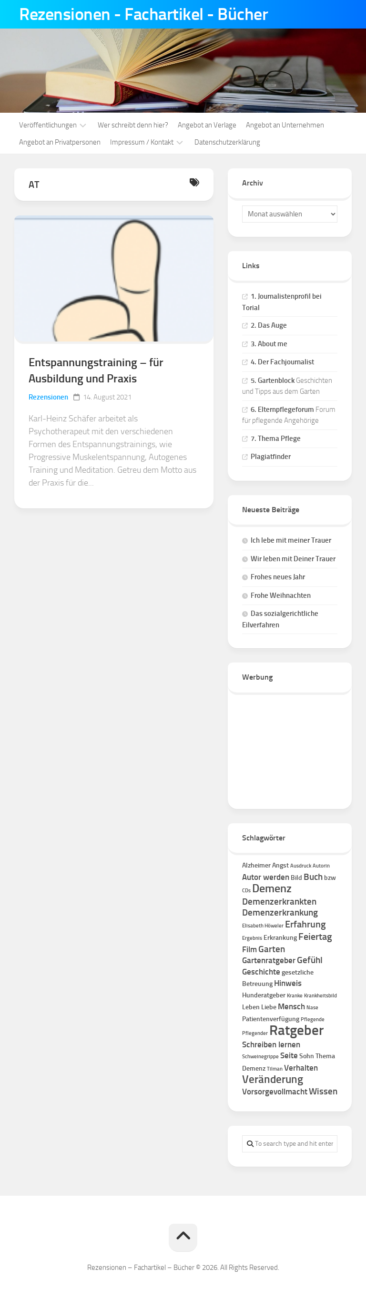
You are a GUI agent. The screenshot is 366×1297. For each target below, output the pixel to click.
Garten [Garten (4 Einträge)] (271, 949)
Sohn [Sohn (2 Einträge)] (306, 1056)
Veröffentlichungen (48, 125)
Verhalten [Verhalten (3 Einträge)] (301, 1068)
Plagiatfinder (271, 456)
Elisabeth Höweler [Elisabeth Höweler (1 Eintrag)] (263, 926)
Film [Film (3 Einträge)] (249, 949)
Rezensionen (48, 397)
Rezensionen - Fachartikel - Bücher (143, 14)
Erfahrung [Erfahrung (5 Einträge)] (305, 924)
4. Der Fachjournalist (282, 362)
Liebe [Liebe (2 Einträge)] (268, 1007)
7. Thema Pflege (276, 438)
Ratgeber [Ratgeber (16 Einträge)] (296, 1030)
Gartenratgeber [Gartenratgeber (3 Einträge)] (268, 960)
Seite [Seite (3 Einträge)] (289, 1055)
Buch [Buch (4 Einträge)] (313, 876)
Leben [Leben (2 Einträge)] (251, 1007)
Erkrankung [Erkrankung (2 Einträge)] (280, 938)
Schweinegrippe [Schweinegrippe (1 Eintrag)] (260, 1056)
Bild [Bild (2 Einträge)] (296, 878)
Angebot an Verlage (207, 125)
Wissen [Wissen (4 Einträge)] (323, 1091)
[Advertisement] (289, 747)
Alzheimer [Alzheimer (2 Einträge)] (256, 865)
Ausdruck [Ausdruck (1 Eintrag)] (300, 866)
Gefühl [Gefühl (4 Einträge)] (310, 960)
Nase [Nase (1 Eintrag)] (312, 1007)
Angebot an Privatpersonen (60, 142)
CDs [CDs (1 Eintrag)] (246, 890)
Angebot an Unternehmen (285, 125)
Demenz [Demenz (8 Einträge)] (272, 888)
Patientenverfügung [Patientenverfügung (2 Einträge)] (270, 1019)
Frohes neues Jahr (278, 577)
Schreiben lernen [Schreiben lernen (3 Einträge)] (271, 1044)
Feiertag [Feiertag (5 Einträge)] (315, 936)
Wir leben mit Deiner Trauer (293, 559)
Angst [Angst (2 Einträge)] (280, 865)
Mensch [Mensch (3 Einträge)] (291, 1006)
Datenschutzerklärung (227, 142)
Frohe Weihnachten (281, 595)
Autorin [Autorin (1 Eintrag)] (321, 866)
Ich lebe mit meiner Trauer (291, 540)
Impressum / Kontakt (141, 142)
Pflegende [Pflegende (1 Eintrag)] (313, 1019)
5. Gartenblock (273, 380)
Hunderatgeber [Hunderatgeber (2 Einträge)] (263, 995)
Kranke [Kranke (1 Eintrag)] (295, 996)
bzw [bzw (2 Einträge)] (330, 878)
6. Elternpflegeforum (282, 409)
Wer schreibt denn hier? (133, 125)
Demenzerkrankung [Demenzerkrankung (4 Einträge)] (280, 912)
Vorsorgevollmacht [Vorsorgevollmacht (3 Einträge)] (274, 1091)
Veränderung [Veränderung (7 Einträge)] (272, 1079)
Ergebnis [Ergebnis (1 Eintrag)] (252, 938)
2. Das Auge (269, 325)
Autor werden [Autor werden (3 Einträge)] (265, 877)
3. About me (269, 344)
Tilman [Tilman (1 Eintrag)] (275, 1069)
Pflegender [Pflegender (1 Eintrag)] (255, 1033)
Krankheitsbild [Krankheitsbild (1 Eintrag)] (320, 996)
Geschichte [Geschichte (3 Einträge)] (261, 971)
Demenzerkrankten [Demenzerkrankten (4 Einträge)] (279, 901)
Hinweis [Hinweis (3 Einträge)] (288, 983)
